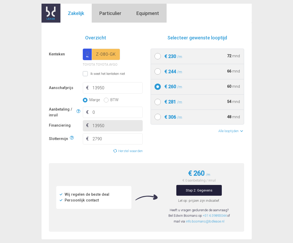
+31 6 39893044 (215, 216)
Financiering (60, 125)
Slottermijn (58, 138)
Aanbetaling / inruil (62, 112)
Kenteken (57, 54)
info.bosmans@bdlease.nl (205, 221)
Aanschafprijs (61, 88)
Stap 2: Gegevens (199, 190)
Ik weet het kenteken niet (89, 74)
